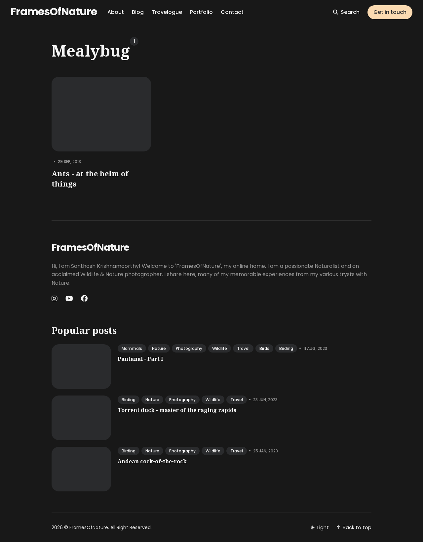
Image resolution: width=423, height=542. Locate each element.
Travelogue (167, 12)
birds (264, 348)
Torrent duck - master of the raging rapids (177, 410)
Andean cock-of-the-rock (152, 461)
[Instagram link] (55, 298)
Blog (138, 12)
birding (286, 348)
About (115, 12)
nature (159, 348)
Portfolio (201, 12)
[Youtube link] (69, 298)
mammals (132, 348)
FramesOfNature (54, 11)
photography (189, 348)
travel (243, 348)
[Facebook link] (84, 298)
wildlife (219, 348)
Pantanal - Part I (140, 358)
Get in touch (389, 12)
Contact (232, 12)
